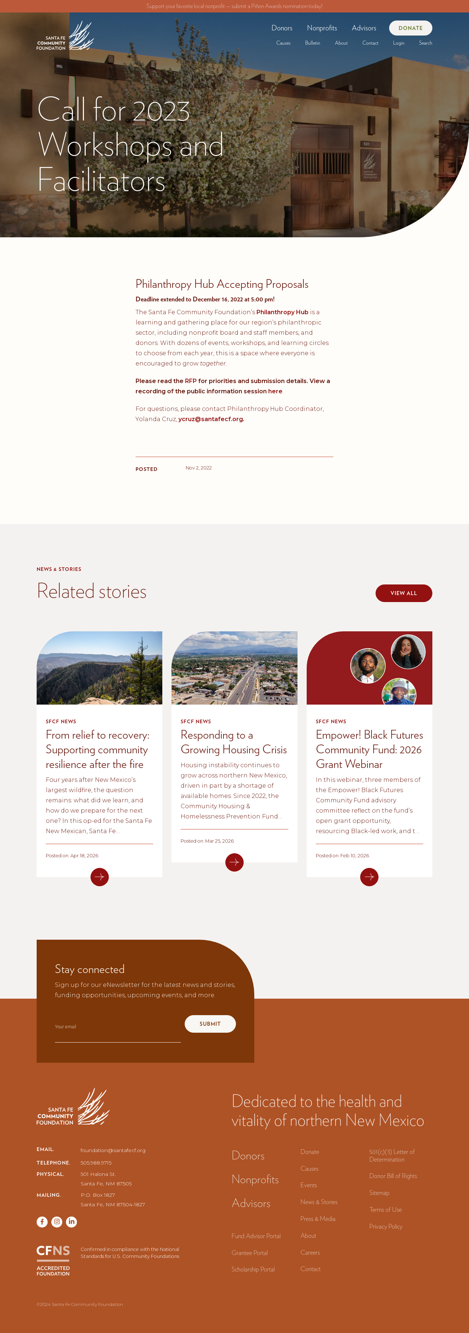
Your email (65, 1027)
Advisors (364, 27)
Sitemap (379, 1192)
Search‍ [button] (425, 43)
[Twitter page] (56, 1222)
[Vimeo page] (71, 1222)
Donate (411, 28)
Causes (283, 43)
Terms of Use (385, 1209)
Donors (282, 27)
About (341, 43)
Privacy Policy (385, 1226)
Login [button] (399, 43)
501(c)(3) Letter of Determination (392, 1155)
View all (404, 593)
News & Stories (318, 1202)
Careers (310, 1252)
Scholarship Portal (253, 1269)
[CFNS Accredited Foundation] (53, 1261)
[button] (282, 28)
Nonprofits (322, 27)
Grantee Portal (250, 1252)
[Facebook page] (42, 1222)
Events (308, 1185)
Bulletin (312, 43)
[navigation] (65, 32)
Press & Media (318, 1218)
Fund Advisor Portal (256, 1236)
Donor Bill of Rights (393, 1176)
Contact (370, 43)
